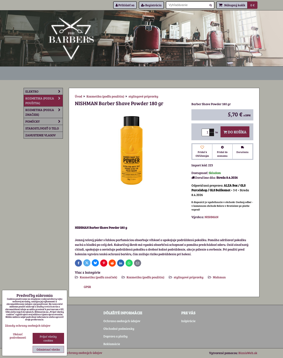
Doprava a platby (115, 336)
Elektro (44, 91)
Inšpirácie (188, 321)
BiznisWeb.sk (247, 353)
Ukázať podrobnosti (18, 335)
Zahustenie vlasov (40, 135)
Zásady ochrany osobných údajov (78, 353)
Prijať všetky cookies (48, 338)
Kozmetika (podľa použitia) (145, 277)
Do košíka (234, 131)
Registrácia (151, 5)
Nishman (219, 277)
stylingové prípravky (188, 277)
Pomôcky (44, 121)
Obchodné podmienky (118, 328)
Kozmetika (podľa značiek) (98, 277)
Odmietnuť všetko (48, 349)
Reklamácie (111, 344)
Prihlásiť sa (125, 5)
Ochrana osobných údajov (121, 321)
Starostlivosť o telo (42, 128)
